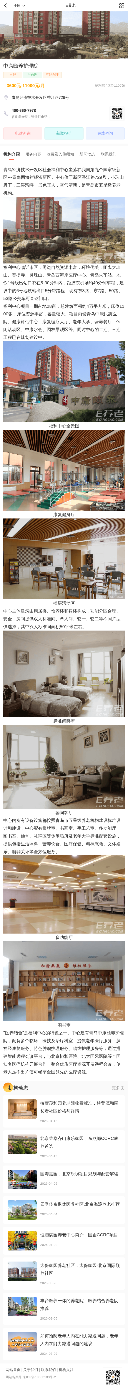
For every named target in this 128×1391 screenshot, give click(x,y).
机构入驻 (66, 1370)
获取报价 (64, 133)
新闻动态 (87, 154)
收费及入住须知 (60, 154)
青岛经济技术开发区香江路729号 (40, 97)
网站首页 (13, 1370)
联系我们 (108, 154)
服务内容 (33, 154)
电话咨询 (23, 133)
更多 (116, 1088)
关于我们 (30, 1370)
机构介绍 (11, 154)
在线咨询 (105, 133)
